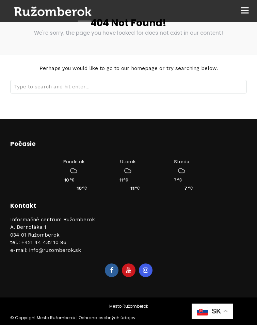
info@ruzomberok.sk (55, 250)
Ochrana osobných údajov (107, 318)
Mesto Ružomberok (128, 306)
